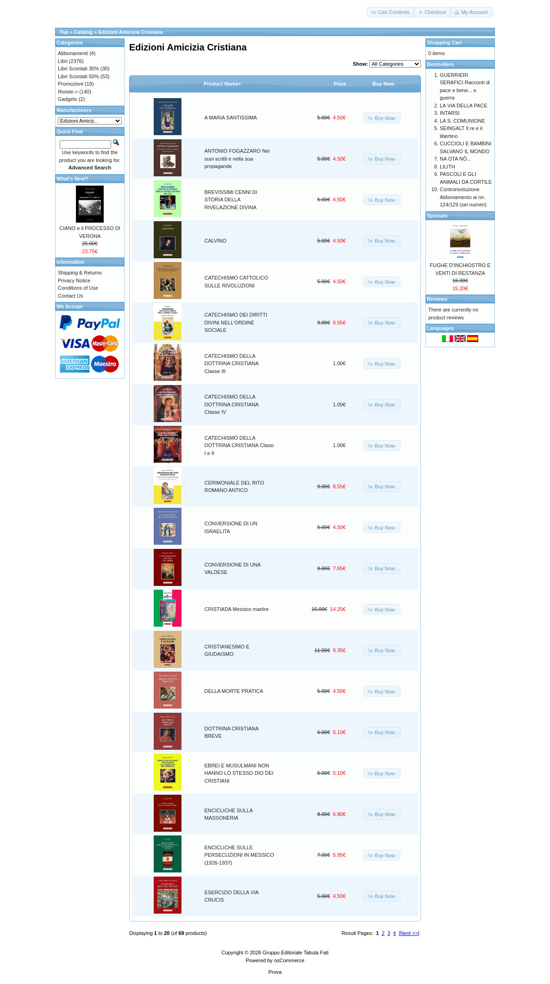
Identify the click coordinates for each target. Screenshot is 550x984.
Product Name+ (222, 84)
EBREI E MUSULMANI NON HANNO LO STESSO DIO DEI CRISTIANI (239, 773)
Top (63, 32)
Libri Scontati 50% (78, 76)
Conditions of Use (78, 288)
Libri (63, 61)
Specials (437, 215)
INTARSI (450, 113)
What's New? (72, 178)
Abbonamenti (73, 53)
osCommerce (289, 960)
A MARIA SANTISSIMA (231, 117)
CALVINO (215, 240)
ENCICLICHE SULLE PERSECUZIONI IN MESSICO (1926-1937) (239, 855)
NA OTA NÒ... (455, 159)
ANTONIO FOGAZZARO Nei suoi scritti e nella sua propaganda (237, 158)
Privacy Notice (74, 280)
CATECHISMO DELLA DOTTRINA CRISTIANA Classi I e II (239, 445)
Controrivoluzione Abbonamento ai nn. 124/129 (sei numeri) (463, 197)
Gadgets (67, 99)
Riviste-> (68, 91)
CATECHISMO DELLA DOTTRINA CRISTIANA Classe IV (232, 404)
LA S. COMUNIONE (462, 121)
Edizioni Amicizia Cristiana (130, 32)
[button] (391, 12)
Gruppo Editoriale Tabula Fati (295, 952)
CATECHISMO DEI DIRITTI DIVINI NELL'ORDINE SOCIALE (236, 322)
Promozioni (70, 84)
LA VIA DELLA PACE (464, 105)
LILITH (447, 166)
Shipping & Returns (80, 272)
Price (340, 84)
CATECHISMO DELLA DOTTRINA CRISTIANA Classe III (232, 363)
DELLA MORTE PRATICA (234, 691)
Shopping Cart (444, 42)
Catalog (83, 32)
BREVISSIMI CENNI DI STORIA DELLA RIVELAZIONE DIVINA (231, 199)
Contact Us (70, 296)
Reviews (437, 299)
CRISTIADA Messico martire (237, 609)
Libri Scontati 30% (78, 68)
